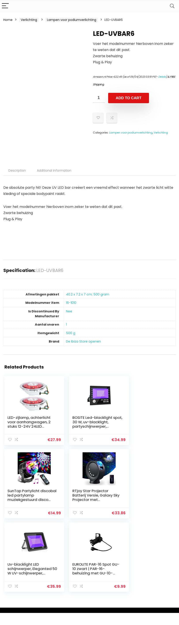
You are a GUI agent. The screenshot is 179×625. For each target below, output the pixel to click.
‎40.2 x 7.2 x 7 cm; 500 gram (87, 294)
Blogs (126, 568)
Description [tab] (17, 170)
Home (8, 20)
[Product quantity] (99, 98)
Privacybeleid (160, 555)
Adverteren (130, 586)
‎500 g (70, 333)
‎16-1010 (71, 303)
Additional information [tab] (54, 170)
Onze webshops (134, 580)
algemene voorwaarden (160, 563)
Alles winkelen (132, 561)
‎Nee (69, 311)
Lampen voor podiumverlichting (71, 20)
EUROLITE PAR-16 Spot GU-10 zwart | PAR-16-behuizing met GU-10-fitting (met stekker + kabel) (145, 499)
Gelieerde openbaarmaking (163, 574)
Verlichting (29, 20)
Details (162, 77)
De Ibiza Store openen (83, 341)
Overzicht (129, 574)
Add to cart (128, 98)
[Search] (172, 6)
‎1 (66, 324)
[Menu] (5, 6)
